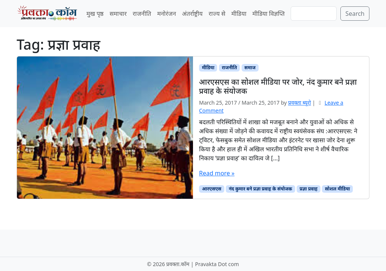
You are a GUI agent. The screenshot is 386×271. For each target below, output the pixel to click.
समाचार (118, 13)
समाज (250, 67)
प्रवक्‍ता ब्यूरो (299, 102)
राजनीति (142, 13)
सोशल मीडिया (337, 189)
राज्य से (217, 13)
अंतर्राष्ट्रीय (192, 13)
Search (355, 13)
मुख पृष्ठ (94, 13)
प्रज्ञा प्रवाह (309, 189)
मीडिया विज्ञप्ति (269, 13)
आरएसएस (211, 189)
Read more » (216, 173)
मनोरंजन (166, 13)
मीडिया (239, 13)
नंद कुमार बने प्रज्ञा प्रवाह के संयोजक (260, 189)
